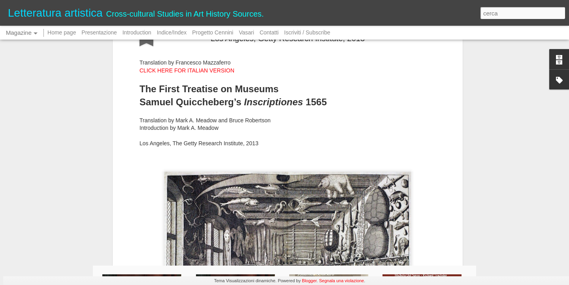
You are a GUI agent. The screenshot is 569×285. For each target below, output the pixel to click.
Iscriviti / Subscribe (307, 32)
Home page (61, 32)
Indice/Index (172, 32)
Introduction (136, 32)
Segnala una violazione (341, 280)
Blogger (309, 280)
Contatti (269, 32)
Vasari (246, 32)
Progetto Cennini (213, 32)
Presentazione (99, 32)
